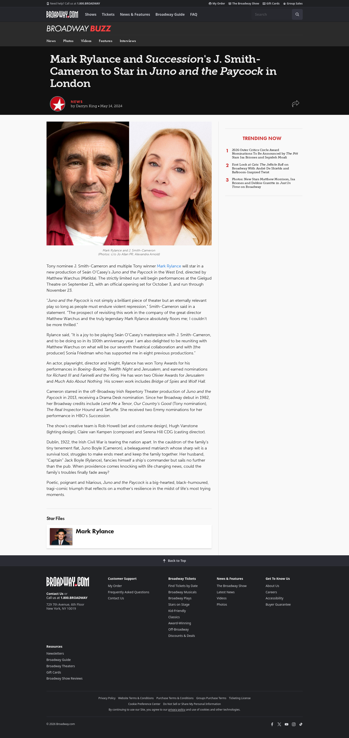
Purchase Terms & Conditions (174, 698)
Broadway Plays (179, 598)
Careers (271, 592)
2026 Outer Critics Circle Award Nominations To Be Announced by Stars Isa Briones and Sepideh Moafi (265, 154)
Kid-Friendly (177, 611)
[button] (295, 106)
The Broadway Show (244, 3)
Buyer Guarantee (278, 604)
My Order (217, 3)
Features (105, 41)
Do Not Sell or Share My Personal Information (192, 704)
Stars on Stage (179, 604)
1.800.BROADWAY (73, 3)
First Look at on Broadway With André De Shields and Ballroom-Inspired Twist (260, 168)
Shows (91, 14)
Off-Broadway (178, 629)
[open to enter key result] (297, 14)
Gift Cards (271, 3)
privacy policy (176, 709)
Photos (68, 41)
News (51, 41)
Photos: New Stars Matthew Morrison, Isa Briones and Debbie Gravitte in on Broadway (263, 183)
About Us (272, 586)
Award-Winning (179, 623)
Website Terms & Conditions (136, 698)
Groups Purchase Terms (211, 698)
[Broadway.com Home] (62, 14)
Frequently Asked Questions (128, 592)
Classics (174, 617)
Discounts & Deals (181, 636)
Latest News (226, 592)
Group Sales (292, 3)
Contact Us (55, 593)
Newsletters (55, 653)
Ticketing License (240, 698)
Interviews (128, 41)
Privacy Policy (107, 698)
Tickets (108, 14)
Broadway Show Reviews (65, 678)
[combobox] (277, 14)
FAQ (193, 14)
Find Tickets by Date (183, 586)
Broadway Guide (170, 14)
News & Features (135, 14)
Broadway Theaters (61, 666)
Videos (86, 41)
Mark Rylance (169, 266)
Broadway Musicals (182, 592)
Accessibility (274, 598)
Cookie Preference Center (144, 704)
